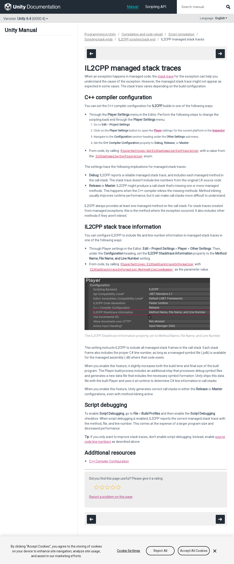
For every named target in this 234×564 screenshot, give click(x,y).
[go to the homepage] (35, 7)
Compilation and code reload (142, 34)
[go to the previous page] (91, 53)
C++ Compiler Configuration (109, 459)
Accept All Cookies (193, 551)
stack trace (166, 76)
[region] (117, 550)
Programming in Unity (100, 34)
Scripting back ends (99, 39)
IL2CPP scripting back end (136, 39)
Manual (132, 7)
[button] (96, 485)
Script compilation (181, 34)
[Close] (215, 551)
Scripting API (155, 7)
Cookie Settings (128, 551)
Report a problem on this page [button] (111, 495)
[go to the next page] (220, 53)
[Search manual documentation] (205, 7)
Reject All (160, 551)
